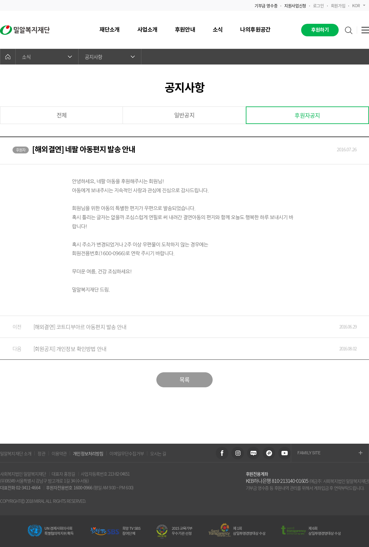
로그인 (318, 5)
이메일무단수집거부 (126, 453)
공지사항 (110, 56)
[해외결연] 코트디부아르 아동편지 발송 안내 (178, 327)
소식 (47, 56)
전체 (62, 115)
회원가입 (338, 5)
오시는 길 (158, 453)
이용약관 (59, 453)
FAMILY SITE (329, 453)
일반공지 (184, 115)
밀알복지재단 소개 (15, 453)
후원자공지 (307, 115)
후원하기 (320, 30)
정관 (41, 453)
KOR (358, 5)
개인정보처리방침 (88, 453)
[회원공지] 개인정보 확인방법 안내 (178, 348)
